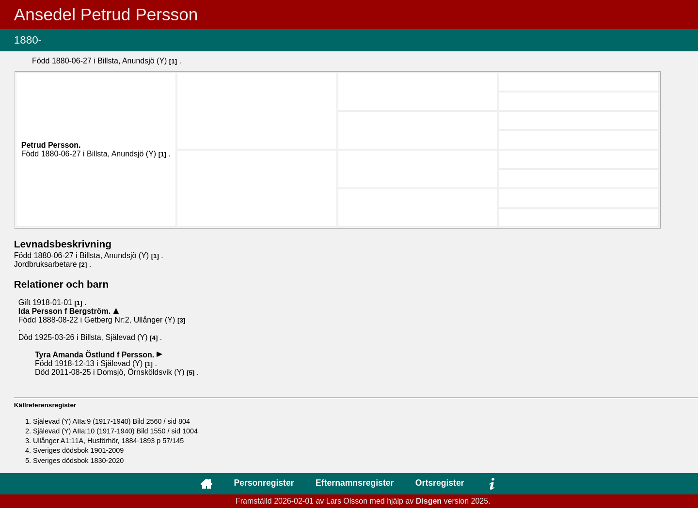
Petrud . (51, 145)
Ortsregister (439, 483)
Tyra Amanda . (96, 355)
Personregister (264, 483)
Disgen (429, 501)
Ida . (65, 311)
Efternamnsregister (355, 483)
